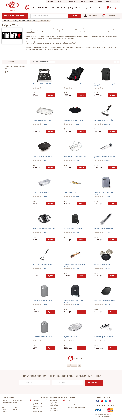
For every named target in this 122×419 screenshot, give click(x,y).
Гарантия (82, 1)
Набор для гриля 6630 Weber (104, 337)
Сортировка (35, 61)
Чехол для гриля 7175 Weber (42, 337)
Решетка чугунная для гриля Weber (44, 228)
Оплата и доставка (71, 1)
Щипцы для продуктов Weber (103, 228)
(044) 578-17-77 (37, 404)
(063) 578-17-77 (37, 406)
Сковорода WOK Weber (102, 264)
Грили (6, 72)
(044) (40, 8)
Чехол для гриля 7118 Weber (42, 156)
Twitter (106, 401)
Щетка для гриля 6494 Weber (103, 120)
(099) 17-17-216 (93, 8)
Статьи (15, 409)
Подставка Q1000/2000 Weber (42, 84)
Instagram (110, 401)
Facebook (97, 401)
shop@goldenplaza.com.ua (78, 408)
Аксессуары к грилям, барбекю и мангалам (15, 67)
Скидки (15, 407)
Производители (17, 400)
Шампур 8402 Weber (70, 192)
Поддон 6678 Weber (70, 337)
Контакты (108, 1)
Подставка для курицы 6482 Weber (75, 156)
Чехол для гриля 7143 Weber (73, 228)
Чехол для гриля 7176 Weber (42, 300)
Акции (60, 1)
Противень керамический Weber (104, 300)
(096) (57, 8)
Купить (50, 95)
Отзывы (99, 1)
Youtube (102, 401)
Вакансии (4, 407)
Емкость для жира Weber (41, 192)
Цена (34, 93)
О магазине (51, 1)
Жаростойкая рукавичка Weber (74, 84)
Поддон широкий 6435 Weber (42, 120)
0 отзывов (45, 88)
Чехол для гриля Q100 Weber (73, 120)
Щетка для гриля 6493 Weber (42, 264)
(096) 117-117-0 (37, 409)
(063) (75, 8)
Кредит (91, 1)
